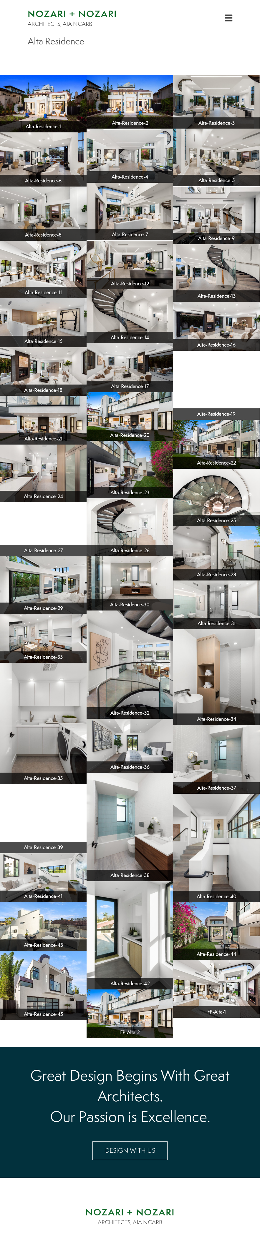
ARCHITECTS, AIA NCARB (130, 1222)
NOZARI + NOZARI (130, 1212)
